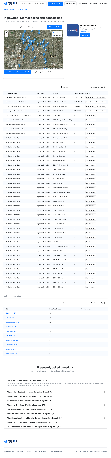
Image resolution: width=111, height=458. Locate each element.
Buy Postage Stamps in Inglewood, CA (46, 72)
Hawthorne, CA (11, 331)
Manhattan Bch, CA (12, 345)
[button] (45, 62)
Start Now (85, 35)
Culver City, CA (11, 313)
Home (6, 9)
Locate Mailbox (55, 4)
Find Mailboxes (83, 3)
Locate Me (70, 4)
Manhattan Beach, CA (13, 322)
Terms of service (56, 451)
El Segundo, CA (11, 326)
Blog (105, 3)
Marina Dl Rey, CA (12, 340)
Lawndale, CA (10, 335)
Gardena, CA (10, 317)
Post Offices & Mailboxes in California (17, 72)
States (12, 9)
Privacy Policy (43, 451)
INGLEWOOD (26, 9)
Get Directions (100, 97)
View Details (90, 97)
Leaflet (46, 68)
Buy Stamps (93, 3)
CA (18, 9)
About (101, 3)
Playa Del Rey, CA (12, 354)
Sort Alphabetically (98, 87)
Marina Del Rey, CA (12, 349)
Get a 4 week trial (84, 31)
